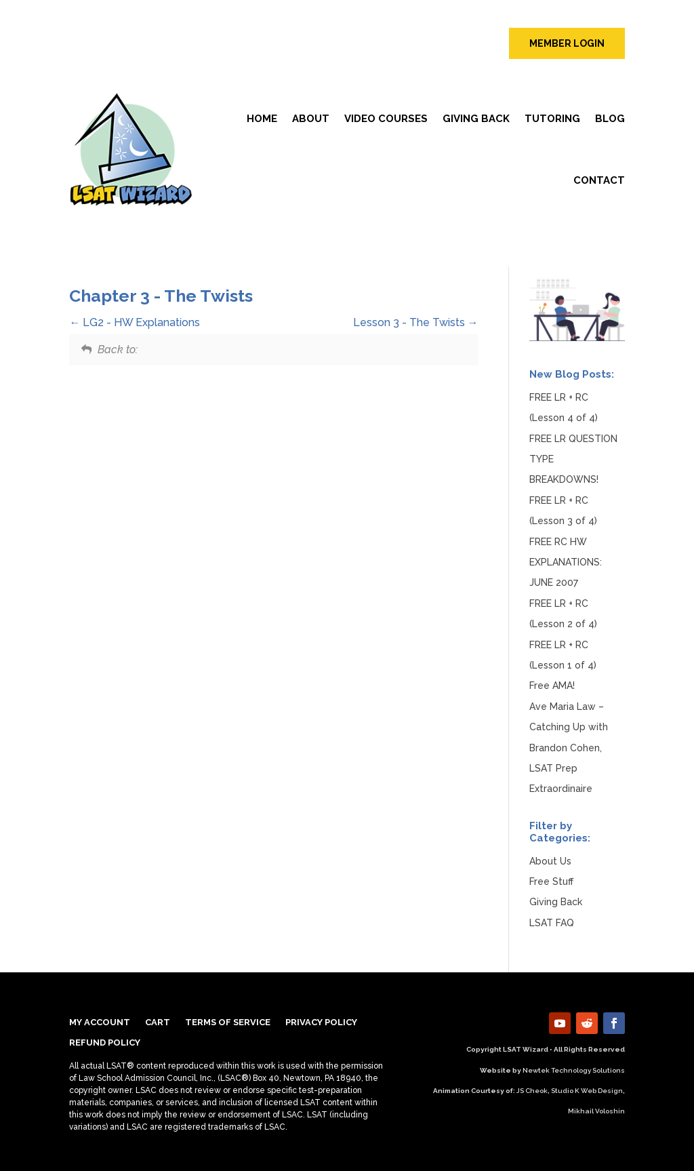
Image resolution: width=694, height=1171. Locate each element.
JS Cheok (532, 1090)
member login (567, 43)
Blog (610, 119)
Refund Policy (104, 1043)
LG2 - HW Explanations (134, 322)
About (310, 119)
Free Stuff (551, 881)
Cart (157, 1022)
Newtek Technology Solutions (574, 1070)
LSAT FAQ (551, 922)
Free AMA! (552, 685)
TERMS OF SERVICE (227, 1022)
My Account (99, 1022)
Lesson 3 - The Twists (415, 322)
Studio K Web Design (587, 1090)
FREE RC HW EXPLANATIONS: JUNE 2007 (565, 562)
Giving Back (476, 119)
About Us (550, 861)
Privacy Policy (321, 1022)
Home (262, 119)
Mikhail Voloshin (596, 1111)
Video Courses (386, 119)
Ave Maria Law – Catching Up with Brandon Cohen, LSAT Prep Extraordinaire (568, 748)
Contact (599, 180)
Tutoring (552, 119)
